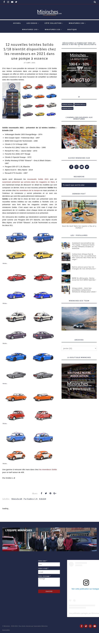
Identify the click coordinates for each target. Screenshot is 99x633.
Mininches (7, 626)
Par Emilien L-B (31, 499)
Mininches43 (80, 104)
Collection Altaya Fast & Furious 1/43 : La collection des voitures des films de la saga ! (84, 256)
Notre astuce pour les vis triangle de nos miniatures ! (84, 268)
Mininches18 (16, 499)
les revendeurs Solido (48, 469)
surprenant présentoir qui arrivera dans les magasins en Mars (28, 182)
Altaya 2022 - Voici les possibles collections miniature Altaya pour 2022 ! (84, 290)
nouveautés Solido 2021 (38, 179)
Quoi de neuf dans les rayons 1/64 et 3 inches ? (79, 227)
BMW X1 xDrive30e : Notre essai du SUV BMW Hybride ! (84, 279)
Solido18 (42, 499)
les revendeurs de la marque (28, 190)
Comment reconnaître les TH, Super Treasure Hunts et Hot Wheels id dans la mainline (83, 245)
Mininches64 (67, 104)
